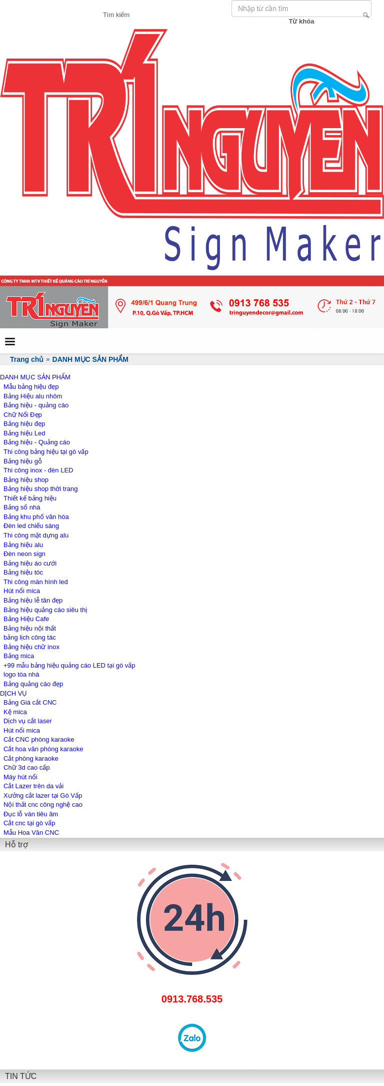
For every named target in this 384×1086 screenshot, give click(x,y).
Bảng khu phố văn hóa (36, 516)
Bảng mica (19, 656)
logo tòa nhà (22, 674)
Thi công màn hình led (36, 582)
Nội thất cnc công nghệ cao (43, 804)
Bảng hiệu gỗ (23, 461)
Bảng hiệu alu (23, 545)
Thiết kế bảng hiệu (30, 498)
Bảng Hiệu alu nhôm (33, 396)
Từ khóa (301, 21)
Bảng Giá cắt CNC (30, 702)
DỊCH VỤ (13, 693)
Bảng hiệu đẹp (24, 423)
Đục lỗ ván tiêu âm (31, 814)
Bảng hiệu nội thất (30, 628)
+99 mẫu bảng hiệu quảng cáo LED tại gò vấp (70, 665)
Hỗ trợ (16, 844)
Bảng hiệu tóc (23, 572)
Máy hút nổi (21, 777)
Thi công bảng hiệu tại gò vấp (46, 451)
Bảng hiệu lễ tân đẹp (33, 600)
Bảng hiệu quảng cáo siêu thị (45, 610)
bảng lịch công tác (30, 637)
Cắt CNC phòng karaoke (39, 739)
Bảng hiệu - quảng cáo (36, 405)
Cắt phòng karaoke (31, 758)
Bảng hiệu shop (26, 479)
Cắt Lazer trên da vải (34, 786)
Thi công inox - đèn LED (38, 470)
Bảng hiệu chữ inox (32, 647)
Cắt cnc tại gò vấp (29, 823)
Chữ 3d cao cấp (27, 767)
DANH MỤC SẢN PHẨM (35, 377)
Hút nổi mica (22, 591)
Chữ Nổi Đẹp (23, 414)
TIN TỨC (20, 1076)
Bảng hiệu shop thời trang (41, 488)
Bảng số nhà (22, 507)
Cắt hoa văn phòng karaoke (44, 749)
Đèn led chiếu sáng (31, 525)
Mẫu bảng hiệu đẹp (31, 386)
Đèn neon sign (25, 554)
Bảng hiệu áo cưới (30, 563)
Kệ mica (15, 712)
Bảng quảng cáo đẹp (33, 684)
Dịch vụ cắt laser (28, 721)
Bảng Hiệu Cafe (26, 619)
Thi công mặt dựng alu (36, 535)
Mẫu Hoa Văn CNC (31, 832)
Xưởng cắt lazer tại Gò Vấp (43, 795)
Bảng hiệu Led (24, 433)
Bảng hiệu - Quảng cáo (37, 442)
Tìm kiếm (366, 15)
